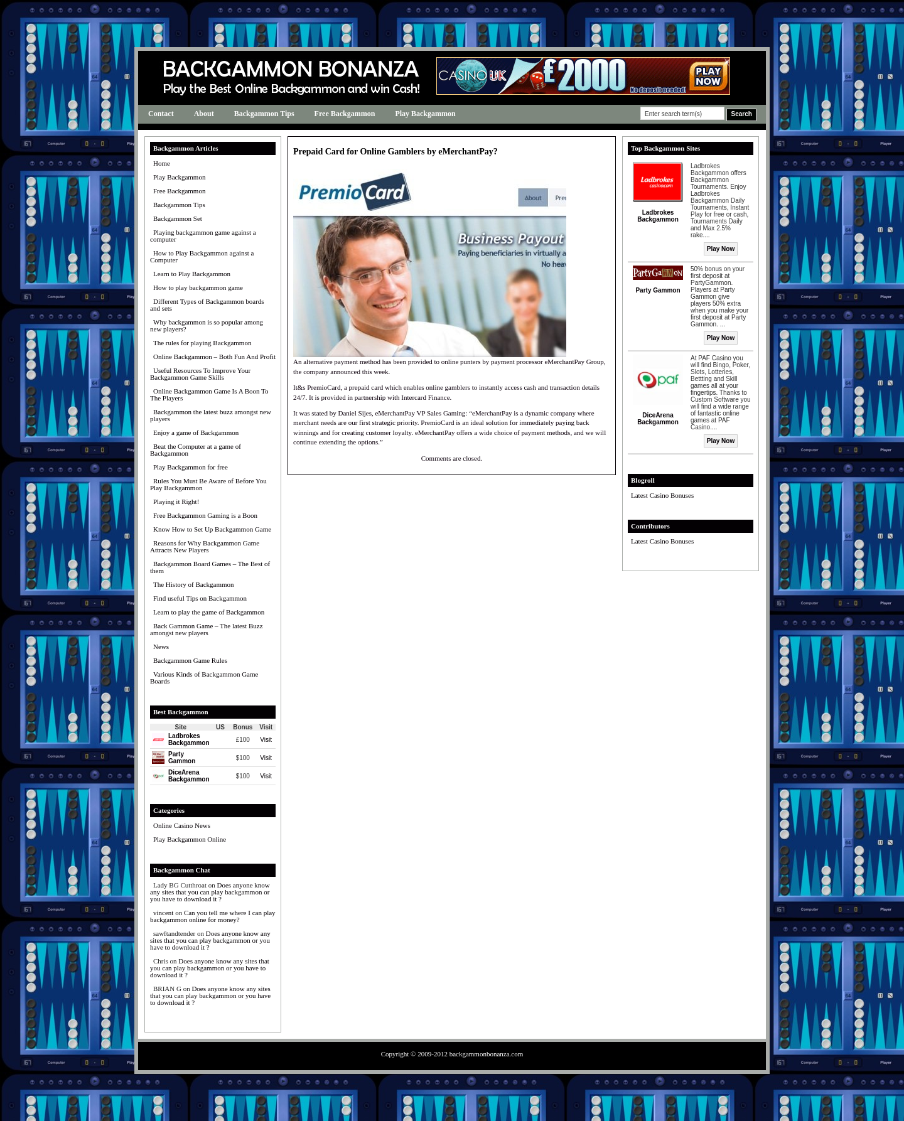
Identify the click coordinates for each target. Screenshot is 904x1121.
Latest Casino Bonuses (662, 495)
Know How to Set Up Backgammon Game (212, 529)
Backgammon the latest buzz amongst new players (210, 415)
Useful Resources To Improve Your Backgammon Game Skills (200, 374)
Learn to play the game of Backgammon (208, 612)
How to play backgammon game (198, 287)
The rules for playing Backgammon (202, 342)
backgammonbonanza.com (486, 1054)
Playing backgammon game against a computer (203, 235)
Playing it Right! (176, 501)
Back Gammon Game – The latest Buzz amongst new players (206, 629)
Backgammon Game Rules (190, 660)
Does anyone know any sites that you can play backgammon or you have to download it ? (210, 892)
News (161, 646)
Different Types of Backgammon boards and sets (207, 305)
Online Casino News (181, 825)
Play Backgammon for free (190, 467)
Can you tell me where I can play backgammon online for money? (213, 916)
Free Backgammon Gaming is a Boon (205, 515)
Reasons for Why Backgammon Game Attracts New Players (204, 546)
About (204, 113)
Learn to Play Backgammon (191, 273)
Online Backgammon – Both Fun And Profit (214, 356)
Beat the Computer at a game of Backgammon (195, 449)
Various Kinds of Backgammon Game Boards (204, 677)
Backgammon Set (177, 218)
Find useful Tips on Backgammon (200, 598)
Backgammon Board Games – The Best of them (210, 567)
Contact (161, 113)
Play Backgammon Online (189, 839)
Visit (266, 739)
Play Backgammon (425, 113)
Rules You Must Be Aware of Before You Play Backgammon (208, 484)
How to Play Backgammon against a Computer (202, 256)
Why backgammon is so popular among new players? (206, 325)
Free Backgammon (345, 113)
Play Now (720, 248)
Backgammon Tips (264, 113)
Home (161, 163)
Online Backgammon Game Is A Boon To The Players (209, 394)
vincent (163, 912)
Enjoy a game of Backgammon (196, 432)
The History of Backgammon (193, 584)
